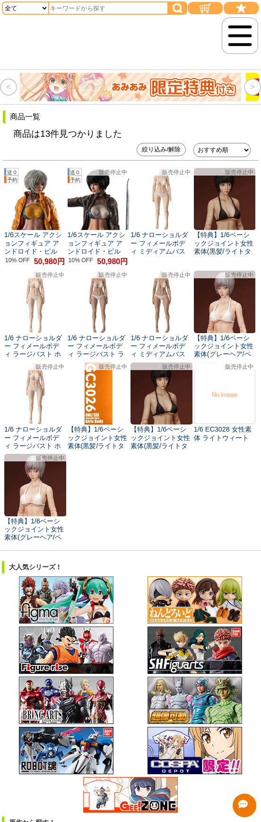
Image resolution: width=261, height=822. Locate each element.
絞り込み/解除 (161, 149)
